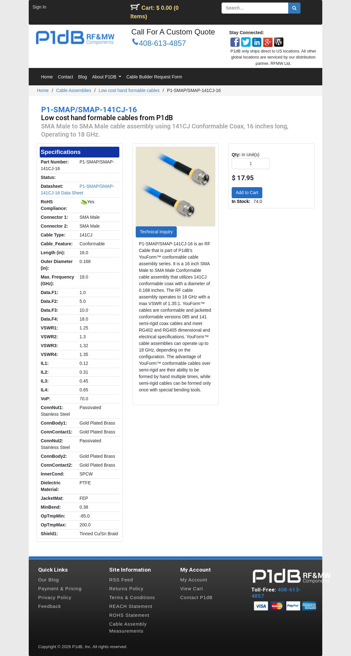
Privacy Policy (54, 597)
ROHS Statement (129, 615)
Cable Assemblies (73, 90)
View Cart (191, 588)
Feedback (49, 606)
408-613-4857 (162, 43)
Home (43, 90)
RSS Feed (121, 579)
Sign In (39, 6)
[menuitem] (47, 77)
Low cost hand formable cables (129, 90)
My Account (193, 579)
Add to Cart (247, 192)
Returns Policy (126, 588)
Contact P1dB (196, 597)
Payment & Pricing (60, 588)
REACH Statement (130, 606)
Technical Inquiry (156, 231)
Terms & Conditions (132, 597)
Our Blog (48, 579)
